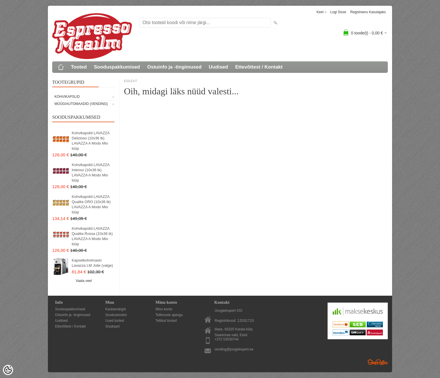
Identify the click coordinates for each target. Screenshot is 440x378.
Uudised (218, 67)
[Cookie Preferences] (8, 370)
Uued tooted (114, 321)
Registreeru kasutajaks (368, 12)
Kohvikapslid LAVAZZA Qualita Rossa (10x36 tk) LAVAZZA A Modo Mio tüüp (92, 236)
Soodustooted (115, 315)
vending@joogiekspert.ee (234, 349)
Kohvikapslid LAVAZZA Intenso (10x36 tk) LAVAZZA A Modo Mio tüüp (91, 172)
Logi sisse (338, 12)
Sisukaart (112, 326)
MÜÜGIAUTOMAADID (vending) (81, 104)
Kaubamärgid (115, 309)
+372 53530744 (227, 339)
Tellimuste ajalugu (169, 315)
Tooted (79, 67)
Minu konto (163, 309)
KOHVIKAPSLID (67, 97)
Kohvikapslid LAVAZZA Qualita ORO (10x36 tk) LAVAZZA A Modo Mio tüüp (91, 204)
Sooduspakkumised (117, 67)
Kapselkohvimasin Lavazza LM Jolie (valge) (92, 263)
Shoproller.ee (378, 362)
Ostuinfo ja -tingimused (174, 67)
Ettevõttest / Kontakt (259, 67)
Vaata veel (84, 281)
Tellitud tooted (166, 321)
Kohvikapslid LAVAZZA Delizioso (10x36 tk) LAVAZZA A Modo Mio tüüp (91, 141)
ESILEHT (130, 81)
